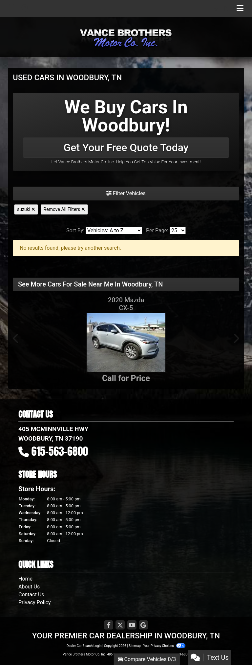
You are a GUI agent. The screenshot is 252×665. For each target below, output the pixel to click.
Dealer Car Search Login (84, 646)
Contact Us (31, 594)
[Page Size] (178, 230)
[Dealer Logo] (126, 37)
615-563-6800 (60, 451)
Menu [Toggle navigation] (228, 8)
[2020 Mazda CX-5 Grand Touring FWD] (126, 342)
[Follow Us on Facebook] (108, 625)
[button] (16, 338)
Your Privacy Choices (164, 646)
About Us (29, 587)
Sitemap (135, 646)
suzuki (26, 209)
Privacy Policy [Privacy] (34, 602)
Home (25, 579)
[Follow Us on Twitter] (120, 625)
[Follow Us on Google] (143, 625)
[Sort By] (114, 230)
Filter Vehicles (126, 193)
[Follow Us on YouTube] (131, 625)
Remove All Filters (64, 209)
